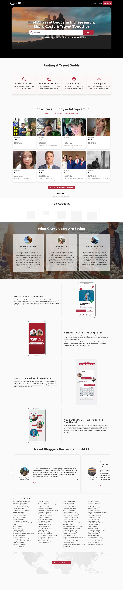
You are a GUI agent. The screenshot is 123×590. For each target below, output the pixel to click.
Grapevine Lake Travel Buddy (95, 539)
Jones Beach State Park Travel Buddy (73, 523)
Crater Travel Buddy (93, 526)
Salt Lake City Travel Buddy (70, 512)
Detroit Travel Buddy (93, 508)
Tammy (16, 173)
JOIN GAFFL (107, 3)
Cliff (15, 140)
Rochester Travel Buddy (94, 510)
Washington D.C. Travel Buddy (21, 507)
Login (100, 3)
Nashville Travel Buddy (44, 539)
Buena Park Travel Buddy (69, 508)
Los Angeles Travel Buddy (20, 503)
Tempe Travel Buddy (93, 519)
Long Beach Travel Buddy (94, 515)
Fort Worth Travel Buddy (94, 524)
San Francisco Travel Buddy (20, 521)
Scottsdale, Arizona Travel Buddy (71, 541)
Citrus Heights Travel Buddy (70, 515)
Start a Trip (93, 3)
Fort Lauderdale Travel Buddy (45, 537)
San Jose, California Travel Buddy (21, 510)
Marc (65, 173)
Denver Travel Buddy (18, 514)
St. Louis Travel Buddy (44, 523)
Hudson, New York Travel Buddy (21, 501)
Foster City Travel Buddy (94, 533)
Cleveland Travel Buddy (94, 503)
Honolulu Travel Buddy (44, 532)
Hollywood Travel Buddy (44, 541)
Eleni (90, 140)
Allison (66, 140)
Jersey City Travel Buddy (19, 515)
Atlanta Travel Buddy (18, 512)
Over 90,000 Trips (73, 37)
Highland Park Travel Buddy (45, 533)
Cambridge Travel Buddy (69, 519)
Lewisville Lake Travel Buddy (70, 530)
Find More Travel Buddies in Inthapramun (61, 187)
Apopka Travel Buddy (68, 542)
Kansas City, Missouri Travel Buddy (47, 505)
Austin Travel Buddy (18, 528)
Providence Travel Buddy (44, 526)
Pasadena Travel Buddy (94, 517)
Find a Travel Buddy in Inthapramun (61, 109)
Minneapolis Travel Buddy (70, 505)
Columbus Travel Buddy (44, 501)
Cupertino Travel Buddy (44, 517)
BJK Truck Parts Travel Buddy (95, 523)
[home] (16, 3)
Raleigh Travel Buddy (68, 521)
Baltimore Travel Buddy (44, 521)
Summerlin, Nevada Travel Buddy (96, 530)
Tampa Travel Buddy (18, 542)
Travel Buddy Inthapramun (71, 113)
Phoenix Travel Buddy (18, 532)
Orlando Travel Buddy (43, 503)
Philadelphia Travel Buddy (45, 508)
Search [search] (88, 32)
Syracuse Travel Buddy (94, 532)
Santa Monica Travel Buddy (95, 537)
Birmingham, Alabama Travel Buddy (22, 541)
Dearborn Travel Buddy (94, 507)
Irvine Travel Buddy (43, 530)
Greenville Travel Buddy (69, 533)
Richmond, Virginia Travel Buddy (71, 528)
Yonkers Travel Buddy (18, 546)
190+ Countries (52, 37)
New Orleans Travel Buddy (70, 532)
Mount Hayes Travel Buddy (45, 528)
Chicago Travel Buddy (18, 505)
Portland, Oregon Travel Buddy (21, 539)
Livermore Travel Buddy (44, 514)
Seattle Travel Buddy (18, 508)
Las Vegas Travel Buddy (69, 510)
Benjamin (91, 173)
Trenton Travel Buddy (18, 519)
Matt (40, 140)
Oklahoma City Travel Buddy (95, 544)
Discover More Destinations (61, 563)
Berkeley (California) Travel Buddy (72, 517)
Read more (35, 482)
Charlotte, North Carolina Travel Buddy (48, 510)
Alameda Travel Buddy (69, 501)
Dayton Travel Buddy (93, 535)
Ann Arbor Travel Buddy (94, 501)
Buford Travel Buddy (68, 503)
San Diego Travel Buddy (19, 537)
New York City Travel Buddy (20, 517)
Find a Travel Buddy (56, 113)
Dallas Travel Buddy (18, 526)
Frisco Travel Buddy (93, 528)
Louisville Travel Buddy (94, 521)
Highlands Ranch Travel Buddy (71, 514)
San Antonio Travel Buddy (45, 507)
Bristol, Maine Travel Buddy (95, 541)
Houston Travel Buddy (19, 535)
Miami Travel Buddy (68, 524)
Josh (40, 173)
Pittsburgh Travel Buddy (44, 524)
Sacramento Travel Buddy (44, 512)
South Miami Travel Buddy (45, 515)
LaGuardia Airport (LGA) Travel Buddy (47, 535)
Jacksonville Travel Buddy (45, 519)
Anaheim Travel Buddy (44, 542)
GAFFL (47, 113)
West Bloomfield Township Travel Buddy (73, 526)
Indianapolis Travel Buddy (19, 544)
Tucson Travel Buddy (93, 505)
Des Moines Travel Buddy (69, 507)
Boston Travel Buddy (18, 530)
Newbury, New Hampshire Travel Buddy (23, 533)
